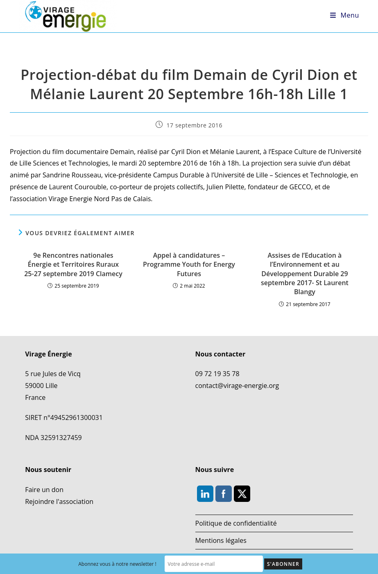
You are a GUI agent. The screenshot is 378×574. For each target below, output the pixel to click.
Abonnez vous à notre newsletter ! (117, 563)
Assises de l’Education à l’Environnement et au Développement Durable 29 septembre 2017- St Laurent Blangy (305, 274)
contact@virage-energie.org (237, 385)
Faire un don (44, 489)
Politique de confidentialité (236, 523)
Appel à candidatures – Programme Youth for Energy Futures (189, 264)
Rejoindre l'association (59, 501)
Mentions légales (221, 540)
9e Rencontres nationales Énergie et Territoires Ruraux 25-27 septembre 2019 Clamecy (73, 264)
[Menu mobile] (344, 15)
